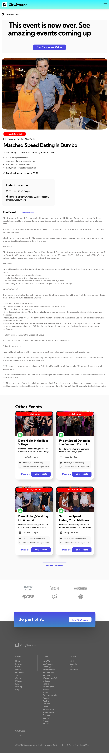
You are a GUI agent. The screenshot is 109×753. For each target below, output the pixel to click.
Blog (17, 689)
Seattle (46, 683)
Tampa (46, 698)
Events (18, 664)
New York (47, 661)
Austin (46, 701)
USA (72, 661)
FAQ (17, 683)
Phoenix (46, 721)
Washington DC (50, 678)
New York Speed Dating (49, 47)
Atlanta (46, 723)
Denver (46, 718)
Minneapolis (48, 712)
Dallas (45, 706)
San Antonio (48, 709)
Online (18, 666)
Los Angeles (48, 664)
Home (18, 661)
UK (71, 666)
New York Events (13, 14)
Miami (45, 692)
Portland (46, 715)
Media (18, 669)
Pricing (18, 686)
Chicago (46, 681)
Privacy (18, 681)
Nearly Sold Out (15, 134)
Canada (73, 664)
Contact (19, 678)
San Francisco (49, 669)
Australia (74, 669)
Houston (46, 703)
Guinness (19, 672)
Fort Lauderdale (50, 695)
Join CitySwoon (80, 620)
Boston (46, 689)
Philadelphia (48, 686)
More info (25, 474)
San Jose (46, 675)
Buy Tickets (41, 474)
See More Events (54, 566)
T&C (17, 675)
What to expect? (28, 212)
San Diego (47, 666)
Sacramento (48, 672)
